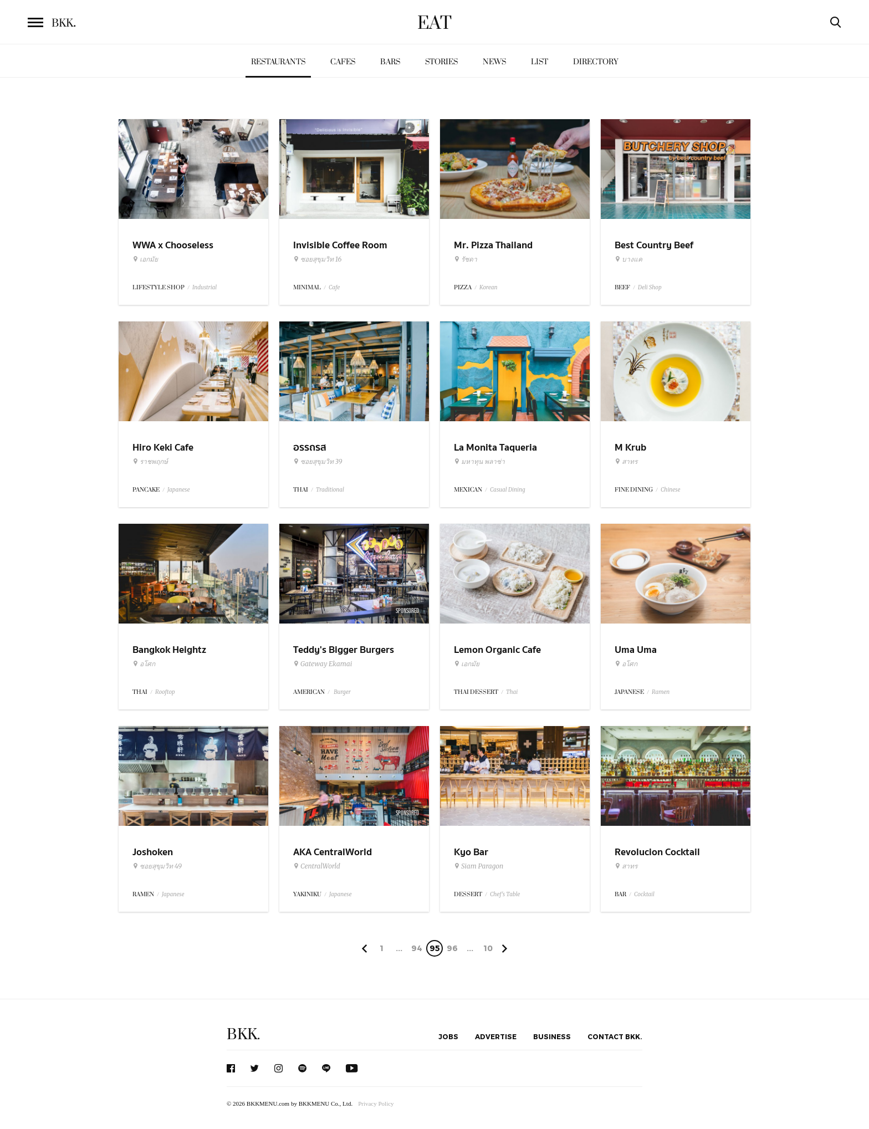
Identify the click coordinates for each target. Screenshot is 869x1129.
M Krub (630, 448)
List (539, 62)
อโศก (143, 664)
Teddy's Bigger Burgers (343, 650)
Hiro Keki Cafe (162, 448)
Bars (390, 62)
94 (416, 948)
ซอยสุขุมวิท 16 (317, 259)
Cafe (334, 287)
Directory (595, 62)
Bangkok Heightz (169, 650)
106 (488, 950)
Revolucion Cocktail (657, 852)
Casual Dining (507, 489)
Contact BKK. (614, 1036)
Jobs (448, 1036)
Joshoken (152, 852)
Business (552, 1036)
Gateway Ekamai (322, 664)
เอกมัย (145, 259)
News (494, 62)
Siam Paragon (478, 866)
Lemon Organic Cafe (497, 650)
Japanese (178, 489)
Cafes (342, 62)
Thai (512, 692)
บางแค (628, 259)
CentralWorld (316, 866)
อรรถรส (309, 448)
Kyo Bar (471, 852)
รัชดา (465, 259)
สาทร (626, 461)
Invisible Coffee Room (340, 245)
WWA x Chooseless (172, 245)
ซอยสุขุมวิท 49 (157, 866)
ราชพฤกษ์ (150, 461)
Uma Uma (636, 650)
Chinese (671, 489)
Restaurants (278, 62)
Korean (488, 287)
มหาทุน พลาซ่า (479, 461)
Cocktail (644, 894)
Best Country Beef (654, 245)
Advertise (496, 1036)
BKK (64, 23)
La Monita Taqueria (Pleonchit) (495, 454)
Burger (342, 692)
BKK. (243, 1034)
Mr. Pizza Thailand (493, 245)
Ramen (660, 692)
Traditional (330, 489)
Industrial (204, 287)
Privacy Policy (375, 1103)
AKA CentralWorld (332, 852)
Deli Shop (650, 287)
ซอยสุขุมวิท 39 (318, 461)
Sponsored (407, 611)
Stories (441, 62)
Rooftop (165, 692)
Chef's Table (505, 894)
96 (452, 948)
